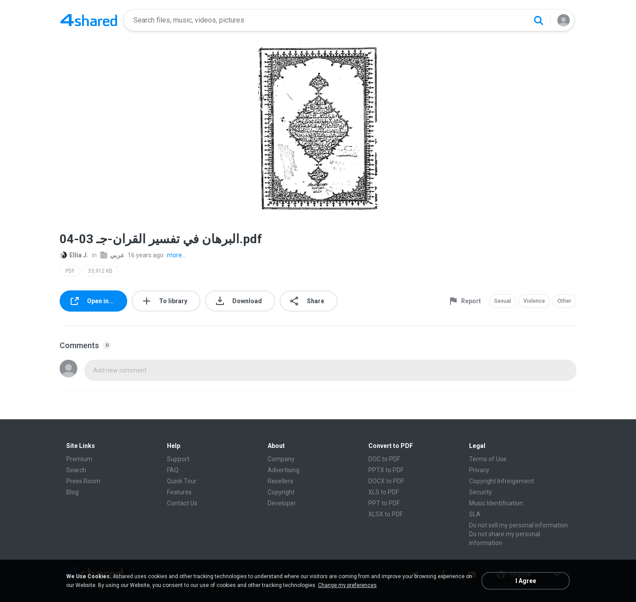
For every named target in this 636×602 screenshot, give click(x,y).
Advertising (283, 470)
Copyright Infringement (501, 481)
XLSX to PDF (385, 514)
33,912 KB (100, 271)
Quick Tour (182, 481)
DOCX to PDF (386, 481)
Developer (282, 503)
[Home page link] (89, 20)
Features (179, 492)
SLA (475, 514)
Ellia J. (74, 255)
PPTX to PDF (386, 470)
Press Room (83, 481)
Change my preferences (347, 585)
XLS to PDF (383, 492)
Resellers (280, 481)
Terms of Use (488, 459)
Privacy (479, 470)
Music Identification (496, 503)
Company (281, 459)
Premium (79, 459)
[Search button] (538, 20)
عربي (112, 255)
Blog (72, 492)
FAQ (172, 470)
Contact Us (182, 503)
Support (178, 459)
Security (480, 492)
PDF (70, 271)
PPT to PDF (384, 503)
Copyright (281, 492)
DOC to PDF (384, 459)
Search (76, 470)
